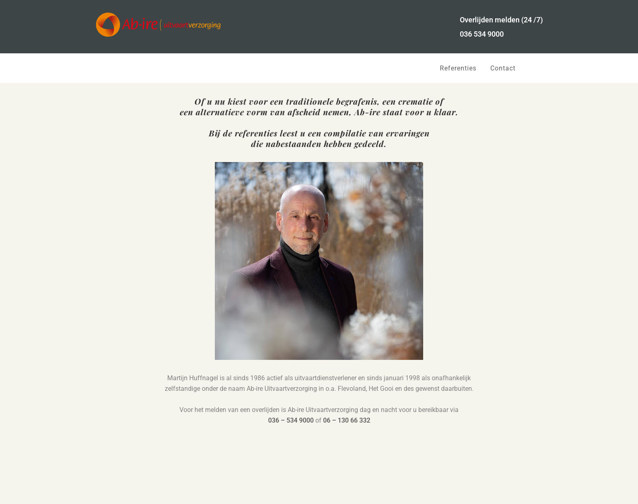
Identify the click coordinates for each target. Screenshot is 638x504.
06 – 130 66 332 (346, 420)
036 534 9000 (482, 34)
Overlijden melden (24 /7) (501, 19)
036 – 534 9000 (291, 420)
